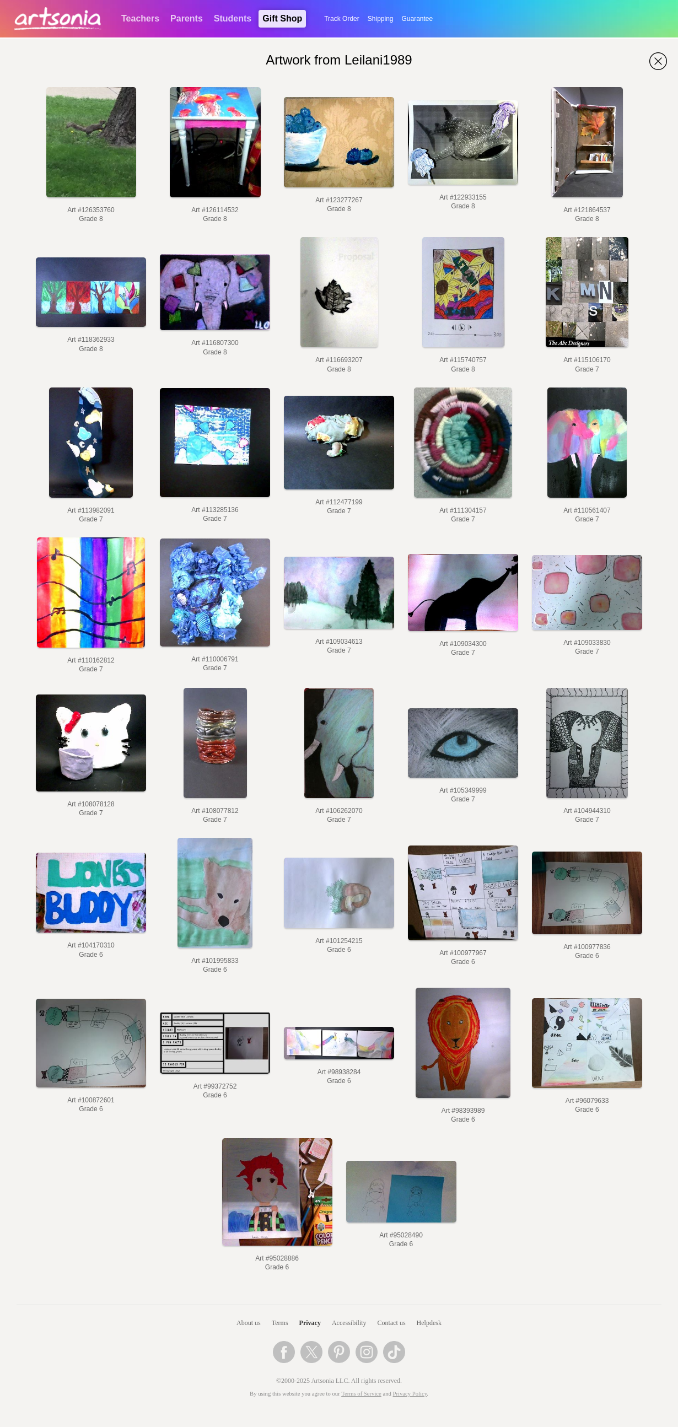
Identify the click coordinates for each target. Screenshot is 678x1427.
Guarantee (417, 19)
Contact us (392, 1323)
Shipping (381, 19)
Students (232, 18)
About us (248, 1323)
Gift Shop (282, 18)
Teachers (140, 18)
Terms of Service (361, 1394)
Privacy (310, 1323)
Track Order (341, 19)
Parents (186, 18)
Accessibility (349, 1323)
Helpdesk (429, 1323)
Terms (280, 1323)
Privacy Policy (410, 1394)
